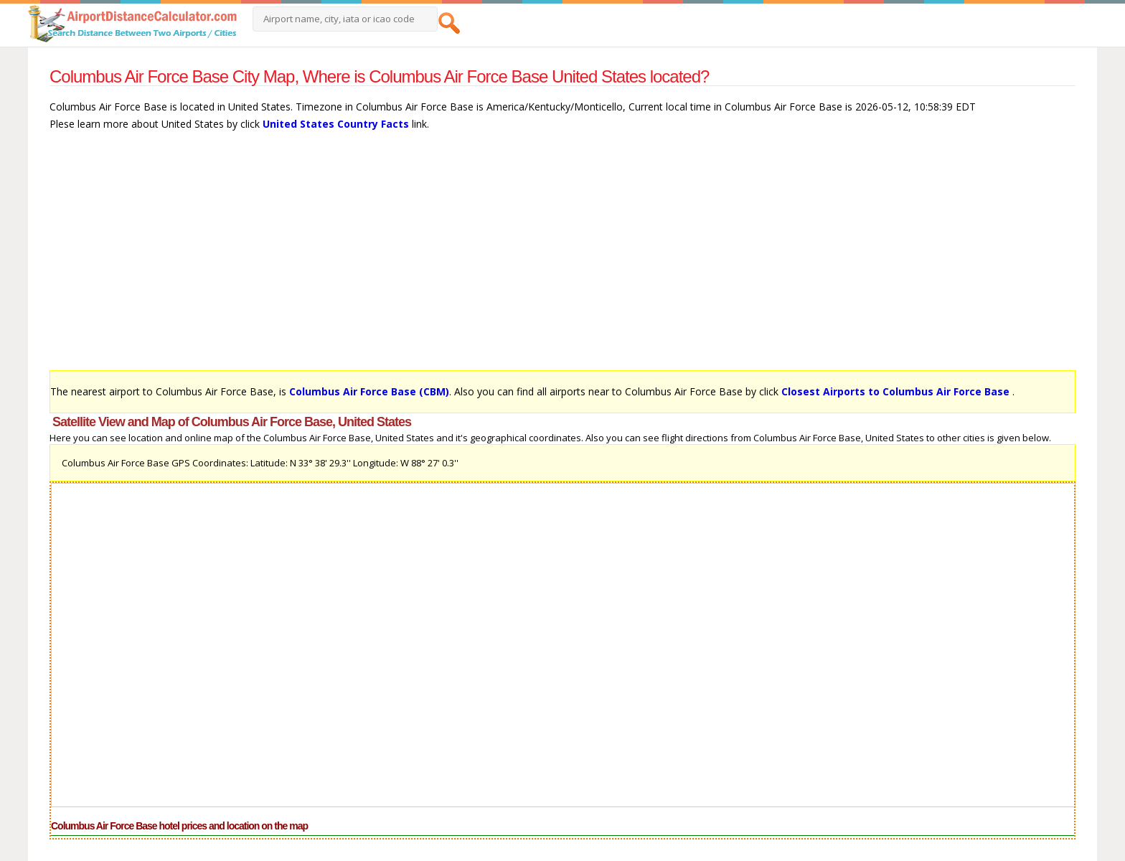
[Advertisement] (480, 257)
